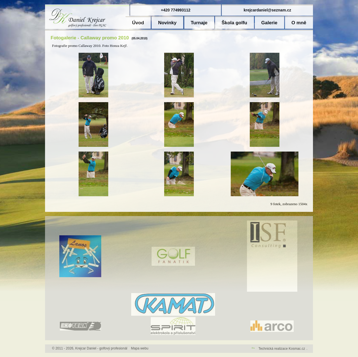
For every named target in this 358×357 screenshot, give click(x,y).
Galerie (269, 22)
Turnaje (199, 22)
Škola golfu (234, 22)
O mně (298, 22)
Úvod (138, 22)
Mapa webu (139, 348)
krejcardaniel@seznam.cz (267, 10)
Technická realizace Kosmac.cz (281, 349)
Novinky (167, 22)
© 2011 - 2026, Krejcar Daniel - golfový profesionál (89, 348)
